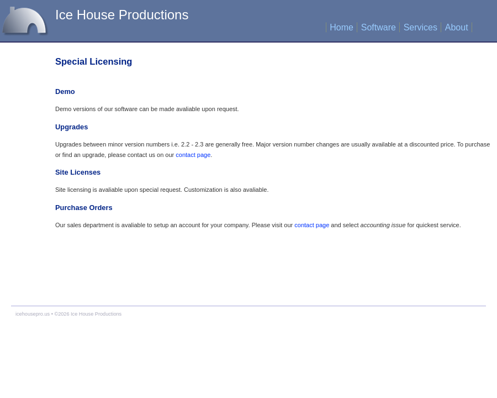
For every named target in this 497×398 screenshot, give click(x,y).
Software (378, 27)
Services (420, 27)
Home (341, 27)
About (456, 27)
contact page (193, 154)
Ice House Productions (121, 14)
